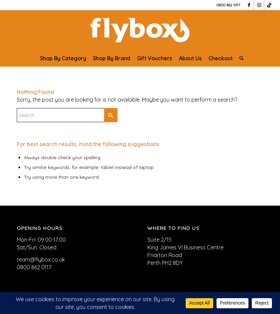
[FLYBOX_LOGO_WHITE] (140, 30)
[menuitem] (63, 58)
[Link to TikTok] (269, 5)
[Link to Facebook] (249, 5)
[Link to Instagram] (259, 5)
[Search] (240, 58)
